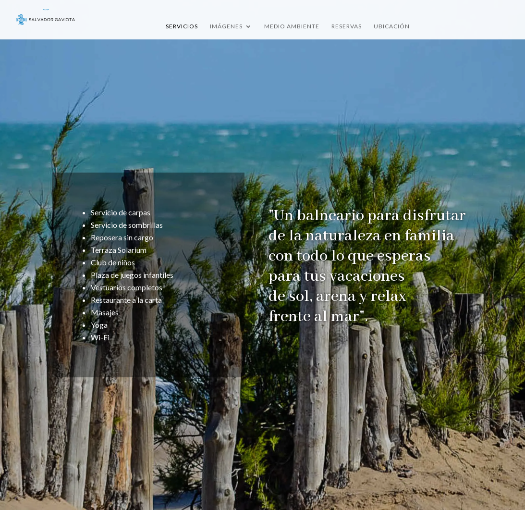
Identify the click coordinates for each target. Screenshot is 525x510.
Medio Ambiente (291, 26)
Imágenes (226, 26)
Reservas (346, 26)
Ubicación (392, 26)
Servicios (182, 26)
